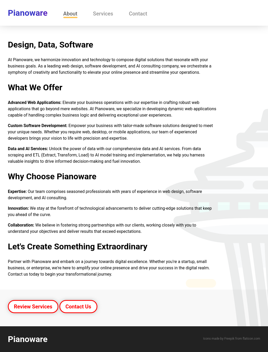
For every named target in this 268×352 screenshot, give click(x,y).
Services (103, 13)
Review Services (33, 306)
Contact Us (78, 306)
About (70, 13)
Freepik (229, 338)
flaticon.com (251, 338)
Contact (138, 13)
